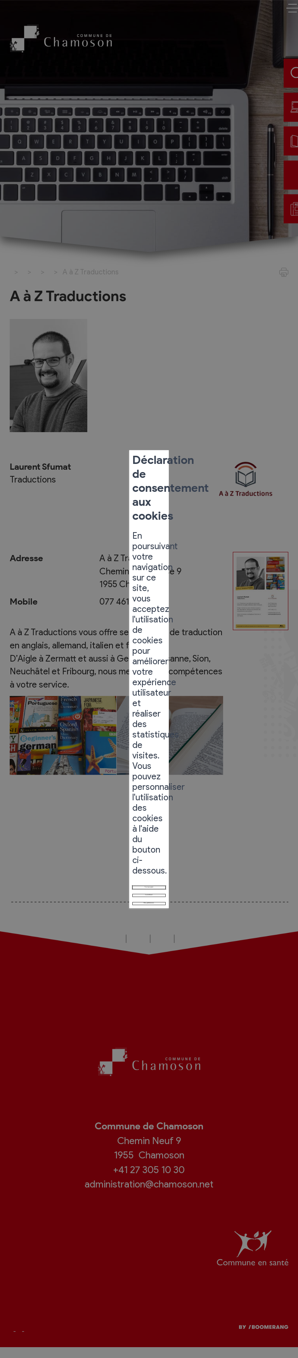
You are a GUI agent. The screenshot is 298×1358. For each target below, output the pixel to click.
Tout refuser (149, 733)
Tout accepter (149, 714)
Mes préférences (149, 753)
